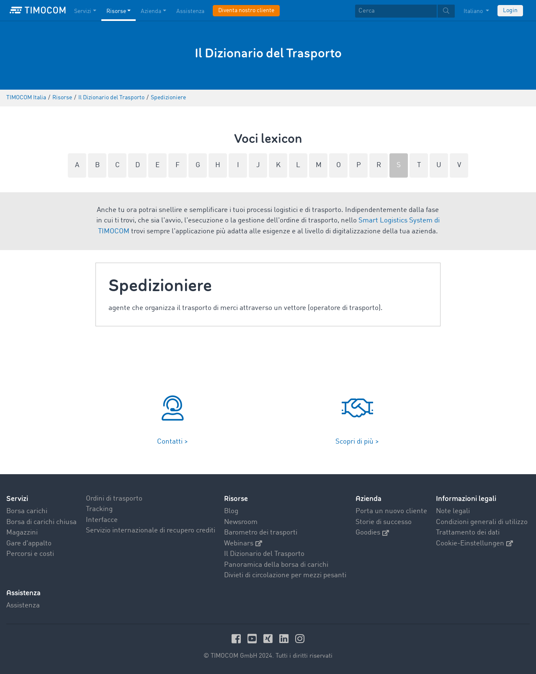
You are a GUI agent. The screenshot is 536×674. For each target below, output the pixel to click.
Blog (231, 511)
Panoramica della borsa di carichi (276, 564)
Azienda (368, 499)
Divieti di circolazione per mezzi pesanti (285, 575)
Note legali (453, 511)
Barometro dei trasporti (260, 532)
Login (510, 10)
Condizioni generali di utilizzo (482, 522)
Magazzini (22, 532)
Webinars (243, 543)
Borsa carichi (26, 511)
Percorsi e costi (30, 554)
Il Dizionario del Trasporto (264, 554)
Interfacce (102, 520)
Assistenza (23, 605)
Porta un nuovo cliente (391, 511)
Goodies (372, 532)
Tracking (99, 509)
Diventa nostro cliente (246, 10)
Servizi (17, 499)
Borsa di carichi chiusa (41, 522)
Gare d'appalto (29, 543)
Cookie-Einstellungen (474, 543)
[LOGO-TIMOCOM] (38, 10)
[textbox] (405, 11)
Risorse (236, 499)
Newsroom (241, 522)
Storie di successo (384, 522)
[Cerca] (396, 11)
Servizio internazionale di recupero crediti (150, 530)
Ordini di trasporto (114, 498)
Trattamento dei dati (468, 532)
